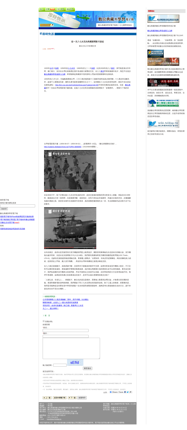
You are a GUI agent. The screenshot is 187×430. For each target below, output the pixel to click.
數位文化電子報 (10, 225)
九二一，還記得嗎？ (51, 308)
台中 (51, 68)
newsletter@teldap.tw (54, 423)
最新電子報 (4, 219)
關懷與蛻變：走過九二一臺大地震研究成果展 (60, 302)
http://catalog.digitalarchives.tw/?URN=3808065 (62, 147)
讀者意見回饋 (19, 231)
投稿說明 (10, 231)
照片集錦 (26, 219)
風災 (113, 68)
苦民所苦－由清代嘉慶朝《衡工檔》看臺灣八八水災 (63, 305)
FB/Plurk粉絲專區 (16, 219)
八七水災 (71, 68)
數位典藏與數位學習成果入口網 (159, 31)
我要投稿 (3, 231)
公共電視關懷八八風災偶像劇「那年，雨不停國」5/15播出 (66, 299)
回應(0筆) (49, 321)
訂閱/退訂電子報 (15, 222)
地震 (57, 68)
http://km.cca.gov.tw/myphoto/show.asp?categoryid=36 (76, 85)
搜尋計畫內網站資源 (8, 205)
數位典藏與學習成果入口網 (54, 74)
